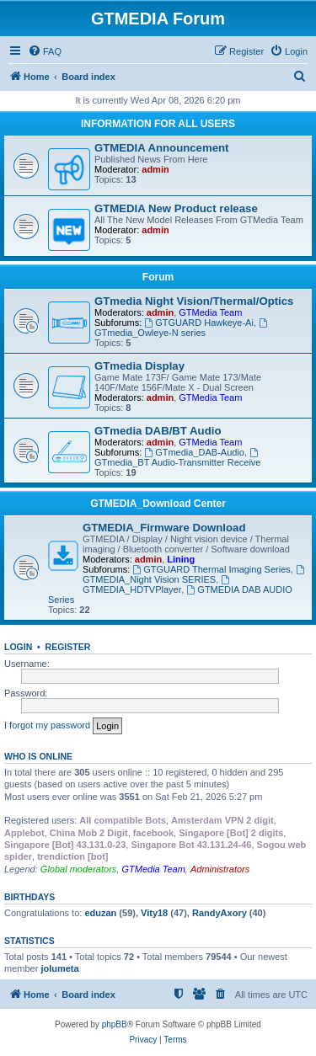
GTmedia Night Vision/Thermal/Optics (193, 301)
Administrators (219, 869)
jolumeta (59, 968)
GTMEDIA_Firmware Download (164, 527)
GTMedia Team (210, 312)
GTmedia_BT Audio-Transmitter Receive (177, 457)
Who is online (38, 756)
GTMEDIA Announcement (161, 147)
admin (155, 169)
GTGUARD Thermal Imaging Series (211, 569)
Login (18, 647)
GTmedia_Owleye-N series (182, 328)
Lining (181, 559)
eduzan (100, 913)
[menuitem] (45, 51)
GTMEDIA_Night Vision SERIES (195, 574)
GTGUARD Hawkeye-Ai (199, 322)
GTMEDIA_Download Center (158, 503)
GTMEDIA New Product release (176, 208)
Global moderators (78, 869)
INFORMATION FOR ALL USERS (158, 124)
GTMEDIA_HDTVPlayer (157, 585)
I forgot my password (47, 725)
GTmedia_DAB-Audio (194, 452)
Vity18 (154, 913)
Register (68, 647)
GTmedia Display (139, 366)
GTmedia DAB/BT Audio (157, 430)
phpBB (114, 1024)
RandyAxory (219, 913)
